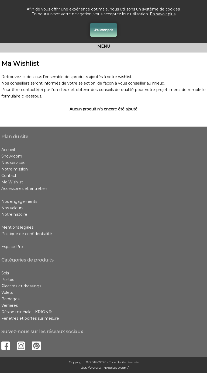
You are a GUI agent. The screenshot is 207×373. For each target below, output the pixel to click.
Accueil (8, 149)
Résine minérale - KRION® (26, 311)
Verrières (9, 305)
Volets (7, 292)
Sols (5, 273)
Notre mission (14, 169)
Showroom (11, 156)
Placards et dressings (21, 286)
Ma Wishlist (12, 182)
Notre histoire (14, 214)
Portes (7, 279)
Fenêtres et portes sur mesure (30, 318)
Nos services (13, 162)
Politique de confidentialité (26, 233)
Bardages (10, 299)
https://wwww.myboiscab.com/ (103, 367)
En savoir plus (162, 14)
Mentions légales (17, 227)
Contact (8, 175)
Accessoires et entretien (24, 188)
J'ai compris (103, 30)
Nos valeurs (12, 207)
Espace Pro (12, 246)
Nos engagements (19, 201)
